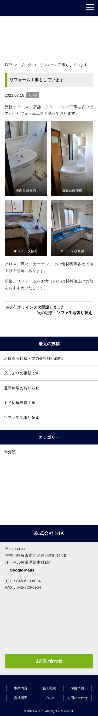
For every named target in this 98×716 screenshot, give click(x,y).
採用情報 (77, 688)
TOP (8, 65)
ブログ (25, 65)
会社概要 (20, 698)
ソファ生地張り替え (21, 417)
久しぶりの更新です (21, 373)
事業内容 (20, 688)
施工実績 (49, 688)
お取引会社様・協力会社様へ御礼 (33, 358)
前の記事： (35, 307)
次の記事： (64, 312)
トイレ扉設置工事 (19, 402)
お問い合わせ (49, 661)
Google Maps (22, 570)
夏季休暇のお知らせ (21, 388)
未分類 (32, 95)
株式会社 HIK (22, 8)
